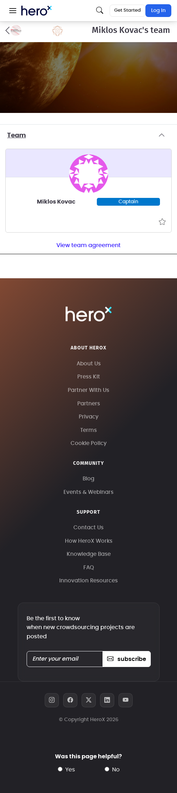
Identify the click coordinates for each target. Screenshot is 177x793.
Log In (158, 10)
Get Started (127, 10)
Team (88, 136)
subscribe (126, 659)
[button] (13, 11)
